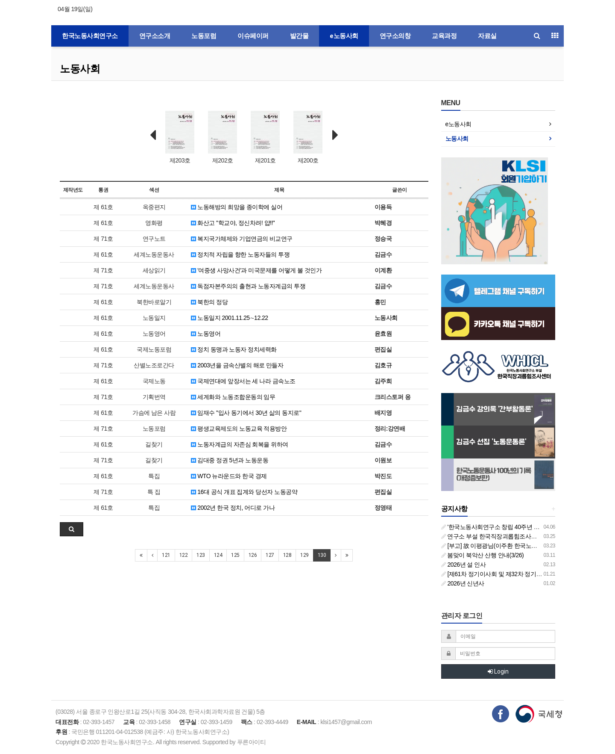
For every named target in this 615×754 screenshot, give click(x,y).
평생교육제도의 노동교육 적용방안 (239, 428)
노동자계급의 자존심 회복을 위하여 (239, 444)
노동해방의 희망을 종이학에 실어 (237, 207)
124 (218, 555)
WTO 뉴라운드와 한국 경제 (229, 476)
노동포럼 (203, 36)
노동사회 (80, 68)
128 (287, 555)
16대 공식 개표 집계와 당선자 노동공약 (244, 491)
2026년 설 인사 (463, 564)
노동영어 (205, 333)
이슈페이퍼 (253, 36)
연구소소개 (154, 36)
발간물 (299, 36)
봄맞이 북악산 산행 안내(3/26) (482, 555)
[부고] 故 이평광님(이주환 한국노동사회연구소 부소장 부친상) (523, 545)
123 (200, 555)
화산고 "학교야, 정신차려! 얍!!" (233, 222)
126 (253, 555)
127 (270, 555)
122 (183, 555)
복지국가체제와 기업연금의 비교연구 (242, 238)
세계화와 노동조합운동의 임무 (233, 396)
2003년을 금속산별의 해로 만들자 (237, 365)
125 (235, 555)
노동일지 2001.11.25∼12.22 (229, 317)
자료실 (487, 36)
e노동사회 (344, 36)
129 (304, 555)
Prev (153, 135)
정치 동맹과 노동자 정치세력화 (234, 349)
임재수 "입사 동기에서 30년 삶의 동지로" (246, 412)
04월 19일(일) (75, 9)
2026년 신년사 (462, 583)
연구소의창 (395, 36)
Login (498, 671)
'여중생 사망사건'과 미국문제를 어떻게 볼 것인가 (256, 270)
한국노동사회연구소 (90, 36)
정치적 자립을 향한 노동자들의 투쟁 (240, 254)
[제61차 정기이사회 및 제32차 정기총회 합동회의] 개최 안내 (520, 574)
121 (166, 555)
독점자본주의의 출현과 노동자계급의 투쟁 (248, 286)
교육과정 (444, 36)
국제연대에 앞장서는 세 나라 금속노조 (243, 381)
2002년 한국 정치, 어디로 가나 (233, 507)
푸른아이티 (251, 742)
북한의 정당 (209, 302)
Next (335, 135)
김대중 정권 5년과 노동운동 (229, 460)
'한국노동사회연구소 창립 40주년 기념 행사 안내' (506, 526)
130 (322, 555)
